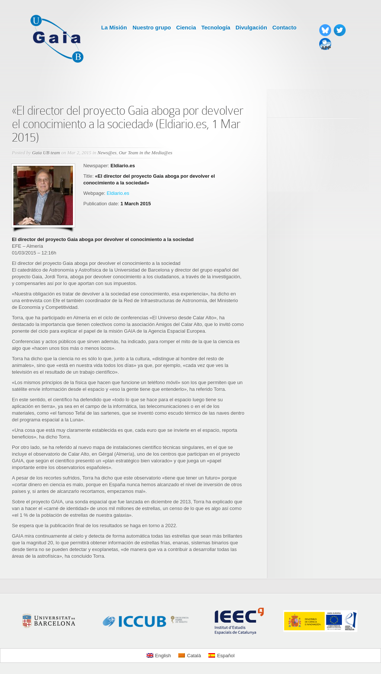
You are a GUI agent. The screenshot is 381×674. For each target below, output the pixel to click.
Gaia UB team (46, 152)
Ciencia (186, 27)
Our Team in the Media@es (145, 152)
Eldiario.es (118, 193)
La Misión (114, 27)
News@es (106, 152)
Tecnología (215, 27)
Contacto (284, 27)
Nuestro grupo (151, 27)
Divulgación (251, 27)
